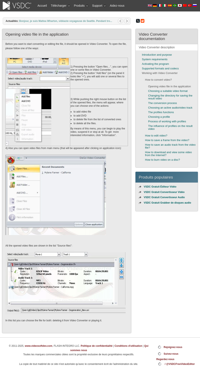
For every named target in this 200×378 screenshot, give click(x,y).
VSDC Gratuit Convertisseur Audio (164, 197)
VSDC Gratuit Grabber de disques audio (167, 202)
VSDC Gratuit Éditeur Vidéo (160, 186)
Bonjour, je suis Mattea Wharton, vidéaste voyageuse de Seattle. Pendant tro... (65, 21)
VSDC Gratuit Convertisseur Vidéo (164, 192)
